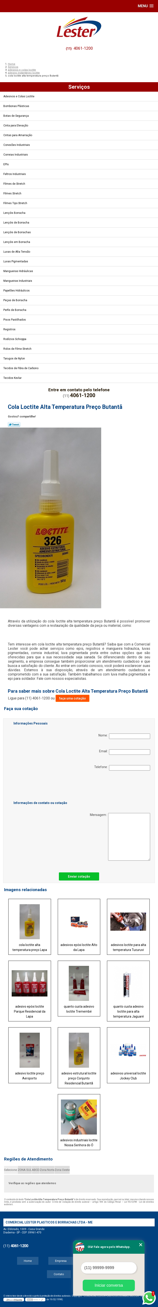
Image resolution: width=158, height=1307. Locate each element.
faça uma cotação (72, 698)
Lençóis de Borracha (16, 222)
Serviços (79, 87)
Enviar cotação (79, 876)
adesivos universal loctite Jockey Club (128, 1076)
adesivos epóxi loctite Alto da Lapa (78, 947)
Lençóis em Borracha (17, 242)
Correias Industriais (16, 154)
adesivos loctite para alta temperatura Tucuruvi (128, 947)
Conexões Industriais (17, 145)
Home (28, 1261)
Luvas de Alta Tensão (17, 251)
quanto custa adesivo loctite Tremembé (79, 1009)
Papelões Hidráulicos (16, 290)
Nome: (124, 736)
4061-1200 (83, 48)
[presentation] (42, 786)
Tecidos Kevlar (12, 378)
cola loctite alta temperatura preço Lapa (29, 947)
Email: (124, 752)
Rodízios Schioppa (15, 339)
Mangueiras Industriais (18, 280)
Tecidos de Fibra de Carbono (21, 368)
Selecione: (11, 1170)
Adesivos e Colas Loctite (19, 96)
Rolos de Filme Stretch (17, 348)
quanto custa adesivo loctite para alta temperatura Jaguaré (128, 1011)
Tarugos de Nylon (14, 358)
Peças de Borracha (15, 300)
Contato (59, 1274)
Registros (9, 329)
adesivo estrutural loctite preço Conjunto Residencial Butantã (78, 1078)
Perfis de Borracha (15, 310)
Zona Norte (47, 1170)
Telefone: (122, 768)
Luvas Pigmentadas (16, 261)
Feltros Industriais (15, 174)
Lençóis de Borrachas (17, 232)
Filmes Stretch (12, 193)
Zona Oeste (62, 1170)
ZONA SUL (25, 1170)
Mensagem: (120, 837)
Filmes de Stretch (14, 183)
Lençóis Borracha (14, 212)
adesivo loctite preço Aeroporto (29, 1076)
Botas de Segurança (16, 115)
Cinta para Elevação (16, 125)
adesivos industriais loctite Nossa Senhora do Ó (79, 1142)
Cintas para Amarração (18, 135)
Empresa (61, 1261)
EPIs (6, 164)
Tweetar (14, 424)
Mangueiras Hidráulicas (18, 271)
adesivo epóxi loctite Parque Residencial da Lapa (29, 1011)
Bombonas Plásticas (16, 106)
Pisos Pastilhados (15, 319)
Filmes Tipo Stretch (15, 203)
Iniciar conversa (109, 1285)
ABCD (36, 1170)
